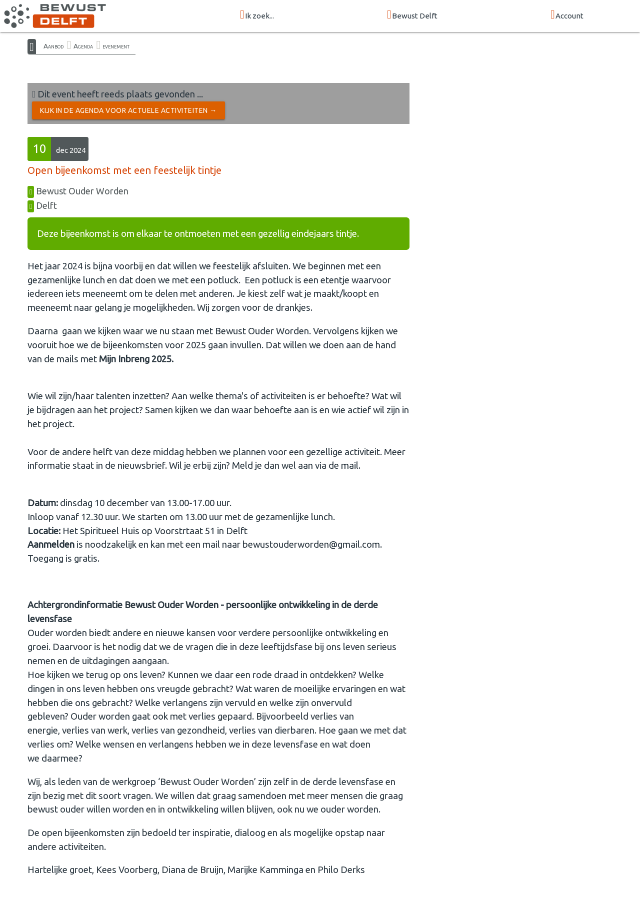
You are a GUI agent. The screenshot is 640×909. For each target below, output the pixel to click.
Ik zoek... (257, 15)
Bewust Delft (412, 15)
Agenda (83, 46)
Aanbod (54, 46)
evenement (116, 46)
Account (567, 15)
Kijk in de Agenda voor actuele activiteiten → (128, 110)
